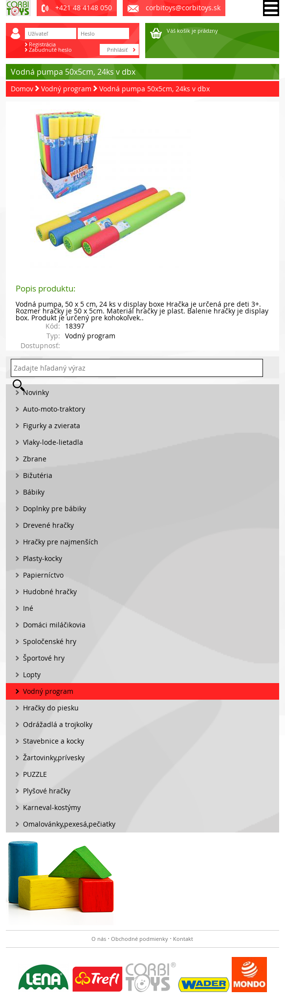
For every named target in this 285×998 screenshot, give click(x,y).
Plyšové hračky (46, 790)
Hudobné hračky (50, 591)
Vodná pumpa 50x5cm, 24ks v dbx (154, 88)
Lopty (32, 674)
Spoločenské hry (49, 641)
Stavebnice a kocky (53, 741)
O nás (98, 938)
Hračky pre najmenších (60, 541)
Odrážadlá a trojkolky (57, 724)
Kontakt (183, 938)
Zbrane (34, 458)
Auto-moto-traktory (54, 409)
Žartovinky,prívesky (54, 757)
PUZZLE (35, 774)
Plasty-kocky (42, 558)
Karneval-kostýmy (52, 807)
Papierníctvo (43, 575)
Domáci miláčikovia (54, 624)
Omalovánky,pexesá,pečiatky (69, 824)
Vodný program (66, 88)
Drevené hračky (48, 525)
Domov (22, 88)
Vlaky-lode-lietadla (53, 442)
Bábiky (33, 492)
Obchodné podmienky (139, 938)
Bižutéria (37, 475)
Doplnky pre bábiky (54, 508)
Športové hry (44, 658)
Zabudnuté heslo (50, 49)
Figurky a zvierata (51, 425)
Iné (28, 608)
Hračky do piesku (51, 707)
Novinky (36, 392)
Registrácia (42, 44)
